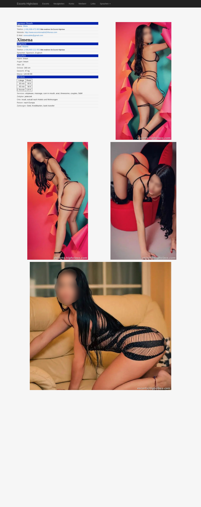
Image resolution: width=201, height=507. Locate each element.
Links (93, 4)
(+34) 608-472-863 (32, 29)
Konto (71, 4)
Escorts (45, 4)
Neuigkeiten (59, 4)
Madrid (25, 46)
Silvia (25, 26)
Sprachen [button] (105, 4)
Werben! (82, 4)
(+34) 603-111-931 (32, 50)
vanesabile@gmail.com (33, 35)
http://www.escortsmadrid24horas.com (41, 32)
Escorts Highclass (27, 3)
